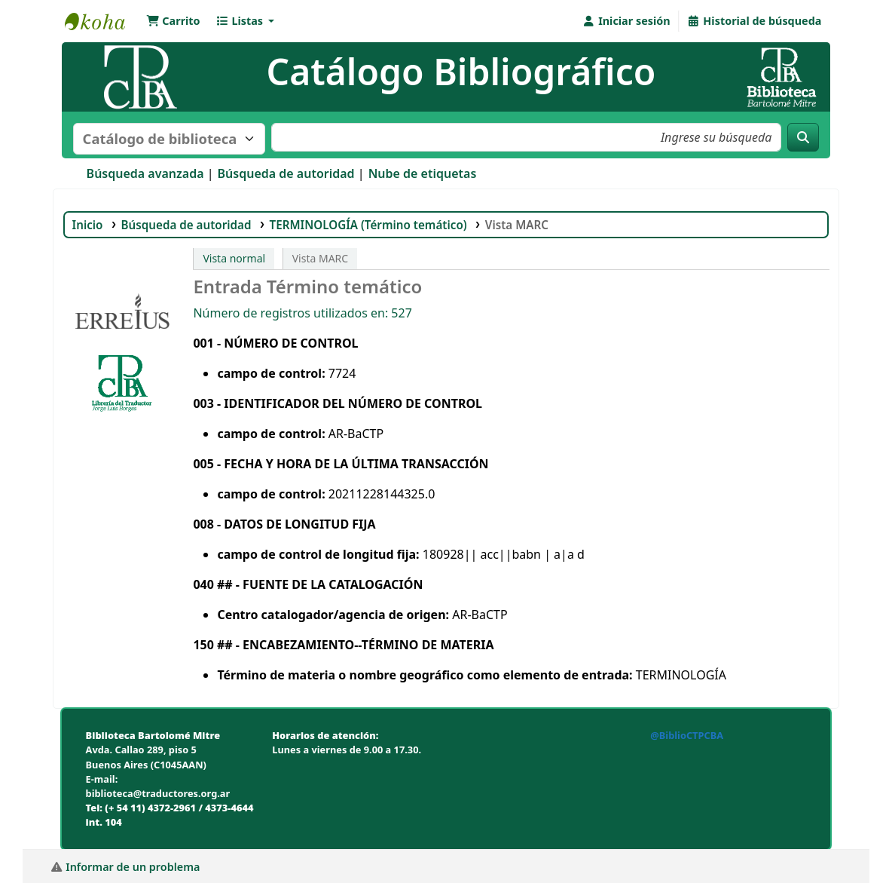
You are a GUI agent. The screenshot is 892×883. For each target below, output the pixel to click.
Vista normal (234, 258)
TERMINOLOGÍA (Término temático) (368, 224)
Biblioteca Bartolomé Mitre (102, 21)
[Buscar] (803, 137)
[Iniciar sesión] (626, 21)
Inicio (87, 224)
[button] (173, 21)
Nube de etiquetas (422, 173)
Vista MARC (518, 224)
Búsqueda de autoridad (286, 173)
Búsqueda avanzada (145, 173)
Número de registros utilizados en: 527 (302, 313)
